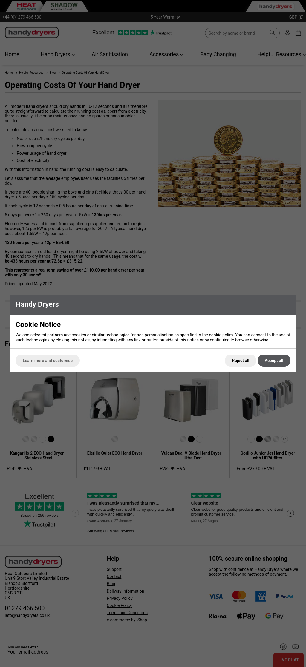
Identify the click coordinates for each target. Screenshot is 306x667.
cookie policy (221, 334)
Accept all (274, 360)
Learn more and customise (48, 360)
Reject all (240, 360)
